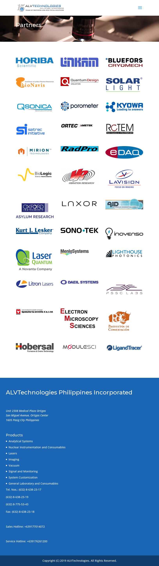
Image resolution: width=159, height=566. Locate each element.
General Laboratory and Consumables (33, 483)
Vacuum (14, 465)
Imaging (14, 459)
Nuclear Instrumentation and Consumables (37, 447)
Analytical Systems (21, 441)
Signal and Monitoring (23, 471)
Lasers (13, 453)
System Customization (23, 477)
